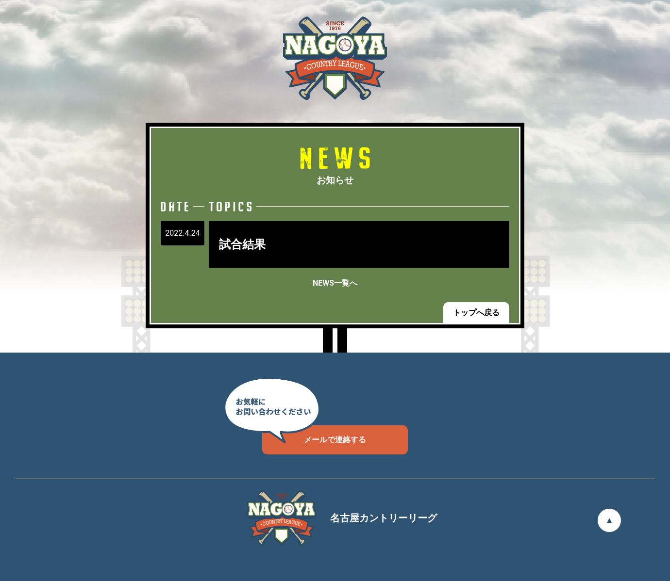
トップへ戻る (476, 312)
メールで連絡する (314, 434)
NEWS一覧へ (335, 283)
